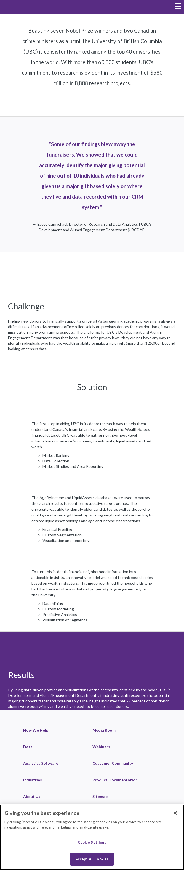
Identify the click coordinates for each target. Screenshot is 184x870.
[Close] (175, 813)
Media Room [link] (104, 730)
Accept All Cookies (92, 859)
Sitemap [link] (100, 796)
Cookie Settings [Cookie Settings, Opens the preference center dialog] (92, 842)
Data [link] (28, 746)
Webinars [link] (101, 746)
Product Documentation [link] (115, 779)
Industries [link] (32, 779)
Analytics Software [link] (40, 763)
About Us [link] (31, 796)
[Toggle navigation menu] (178, 7)
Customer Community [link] (112, 763)
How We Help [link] (35, 730)
